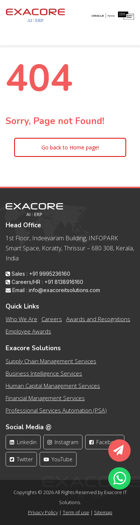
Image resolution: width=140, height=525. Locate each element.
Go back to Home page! (70, 147)
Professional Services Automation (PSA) (56, 413)
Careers (51, 322)
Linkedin (23, 445)
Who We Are (21, 322)
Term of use (76, 512)
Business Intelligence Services (44, 376)
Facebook (104, 445)
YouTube (58, 462)
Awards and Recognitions (98, 322)
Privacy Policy (43, 512)
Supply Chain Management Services (51, 364)
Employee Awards (28, 334)
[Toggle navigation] (16, 32)
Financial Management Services (45, 401)
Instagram (62, 445)
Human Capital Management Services (53, 388)
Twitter (21, 462)
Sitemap (103, 512)
